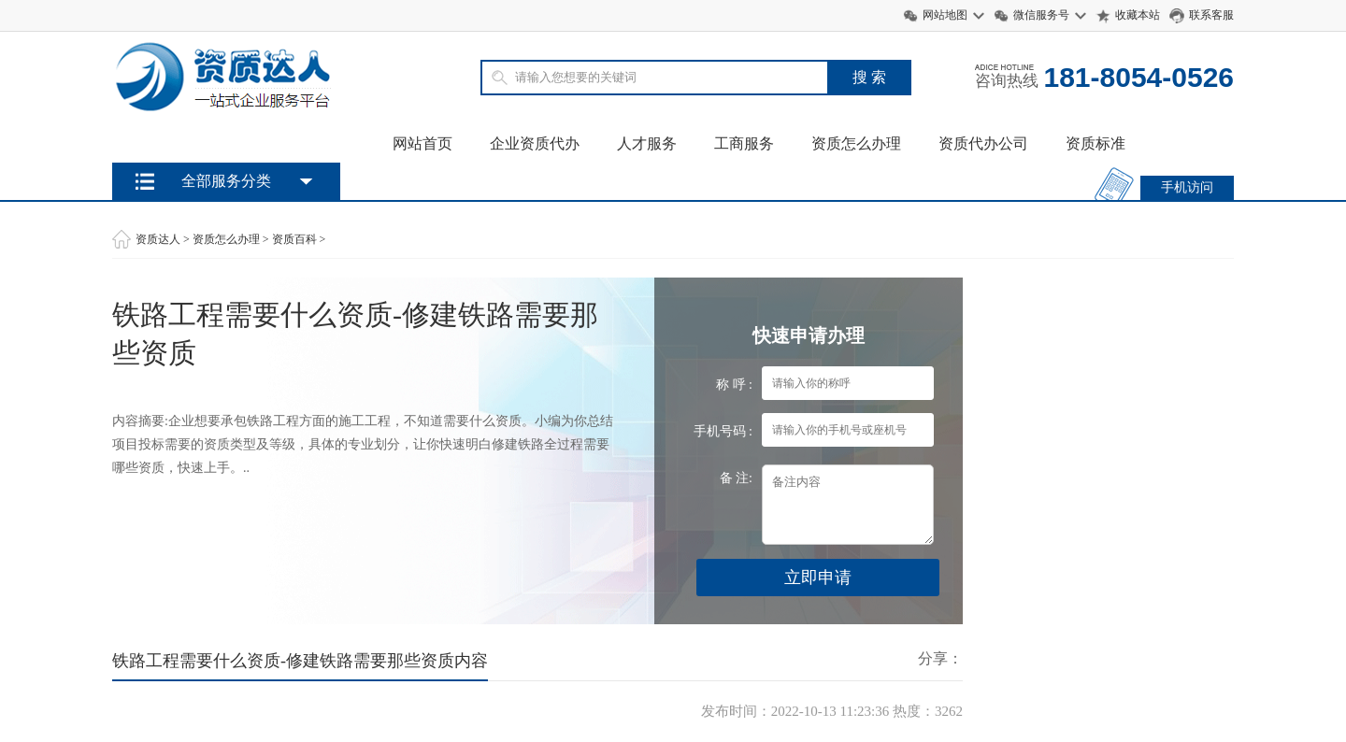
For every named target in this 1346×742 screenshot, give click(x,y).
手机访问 (1187, 187)
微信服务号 (1041, 14)
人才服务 (647, 143)
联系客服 (1211, 14)
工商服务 (744, 143)
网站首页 (422, 143)
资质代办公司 (983, 143)
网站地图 (945, 14)
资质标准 (1095, 143)
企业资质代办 (535, 143)
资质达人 (158, 239)
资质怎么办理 (856, 143)
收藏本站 (1137, 14)
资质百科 (294, 239)
